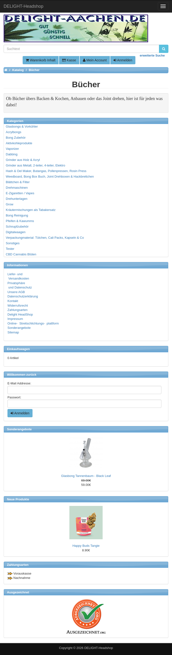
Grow (9, 204)
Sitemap (13, 332)
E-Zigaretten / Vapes (20, 193)
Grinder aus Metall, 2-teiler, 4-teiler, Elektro (35, 165)
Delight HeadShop (20, 314)
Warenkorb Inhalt (40, 60)
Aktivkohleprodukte (19, 143)
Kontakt (12, 301)
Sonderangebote (19, 328)
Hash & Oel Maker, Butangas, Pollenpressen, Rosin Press (46, 171)
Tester (10, 249)
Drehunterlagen (16, 199)
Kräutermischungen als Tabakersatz (30, 210)
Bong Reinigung (17, 215)
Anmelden (122, 60)
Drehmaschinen (17, 187)
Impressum (15, 319)
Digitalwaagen (16, 232)
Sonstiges (13, 243)
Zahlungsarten (17, 310)
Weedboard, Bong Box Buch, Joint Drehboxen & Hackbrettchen (50, 176)
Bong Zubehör (16, 137)
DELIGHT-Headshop (98, 648)
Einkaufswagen (18, 349)
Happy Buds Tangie (86, 545)
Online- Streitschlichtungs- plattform (33, 323)
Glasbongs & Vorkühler (22, 126)
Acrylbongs (13, 132)
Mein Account (95, 60)
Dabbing (11, 154)
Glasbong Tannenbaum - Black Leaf (86, 476)
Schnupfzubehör (17, 226)
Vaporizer (12, 149)
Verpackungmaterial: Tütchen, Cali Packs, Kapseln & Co (45, 237)
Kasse (69, 60)
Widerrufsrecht (17, 305)
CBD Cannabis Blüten (21, 254)
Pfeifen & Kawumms (20, 221)
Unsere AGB (16, 292)
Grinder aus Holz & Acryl (23, 160)
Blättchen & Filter (18, 182)
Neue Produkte (18, 499)
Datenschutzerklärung (22, 296)
